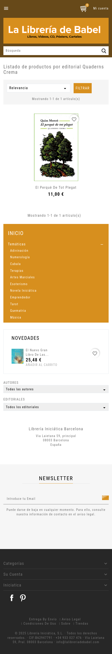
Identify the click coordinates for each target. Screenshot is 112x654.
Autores (11, 383)
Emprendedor (20, 297)
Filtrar (83, 88)
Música (15, 317)
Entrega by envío (43, 619)
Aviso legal (71, 619)
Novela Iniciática (23, 290)
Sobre (66, 623)
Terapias (16, 270)
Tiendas (82, 623)
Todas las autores (56, 390)
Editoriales (14, 399)
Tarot (14, 304)
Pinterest (22, 597)
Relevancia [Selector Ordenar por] (38, 88)
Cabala (15, 264)
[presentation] (41, 529)
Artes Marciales (22, 277)
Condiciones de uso (39, 623)
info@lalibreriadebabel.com (77, 642)
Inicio (16, 233)
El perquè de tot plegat (56, 187)
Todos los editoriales (56, 407)
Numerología (20, 257)
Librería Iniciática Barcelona (56, 428)
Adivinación (19, 250)
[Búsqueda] (56, 50)
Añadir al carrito (34, 365)
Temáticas (17, 244)
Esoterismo (19, 284)
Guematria (18, 310)
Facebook (11, 597)
